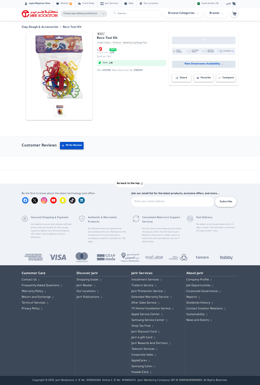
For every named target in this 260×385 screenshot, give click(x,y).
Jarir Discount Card (146, 332)
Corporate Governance (204, 291)
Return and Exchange (38, 297)
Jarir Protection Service (149, 291)
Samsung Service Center (150, 320)
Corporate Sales (144, 355)
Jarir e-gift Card (144, 338)
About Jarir (194, 273)
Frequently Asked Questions (43, 286)
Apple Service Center (147, 314)
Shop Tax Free (143, 326)
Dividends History (200, 303)
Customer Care (34, 273)
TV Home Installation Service (153, 309)
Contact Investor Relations (206, 309)
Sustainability (197, 314)
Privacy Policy (33, 309)
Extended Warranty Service (152, 297)
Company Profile (199, 280)
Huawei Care (142, 372)
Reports (193, 297)
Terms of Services (36, 303)
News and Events (199, 320)
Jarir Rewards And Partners (151, 343)
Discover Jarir (87, 273)
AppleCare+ (141, 361)
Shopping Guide (90, 280)
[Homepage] (40, 13)
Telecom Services (145, 349)
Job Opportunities (200, 286)
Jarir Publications (90, 297)
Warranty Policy (34, 291)
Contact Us (31, 280)
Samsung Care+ (144, 366)
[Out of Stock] (203, 40)
